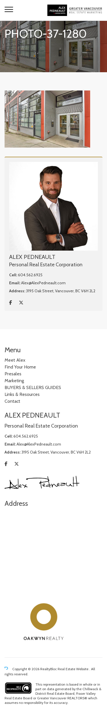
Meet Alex (15, 360)
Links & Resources (22, 394)
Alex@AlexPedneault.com (43, 282)
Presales (13, 373)
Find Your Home (20, 367)
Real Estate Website (73, 669)
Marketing (14, 380)
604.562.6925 (30, 274)
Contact (12, 401)
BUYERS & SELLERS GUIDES (33, 387)
